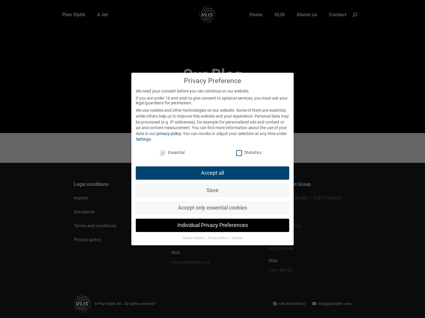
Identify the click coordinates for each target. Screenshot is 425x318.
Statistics (248, 152)
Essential (172, 152)
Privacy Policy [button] (218, 238)
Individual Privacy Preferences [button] (212, 225)
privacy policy (168, 133)
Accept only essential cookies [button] (212, 208)
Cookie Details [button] (194, 238)
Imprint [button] (237, 238)
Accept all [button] (212, 173)
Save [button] (212, 190)
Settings (143, 139)
